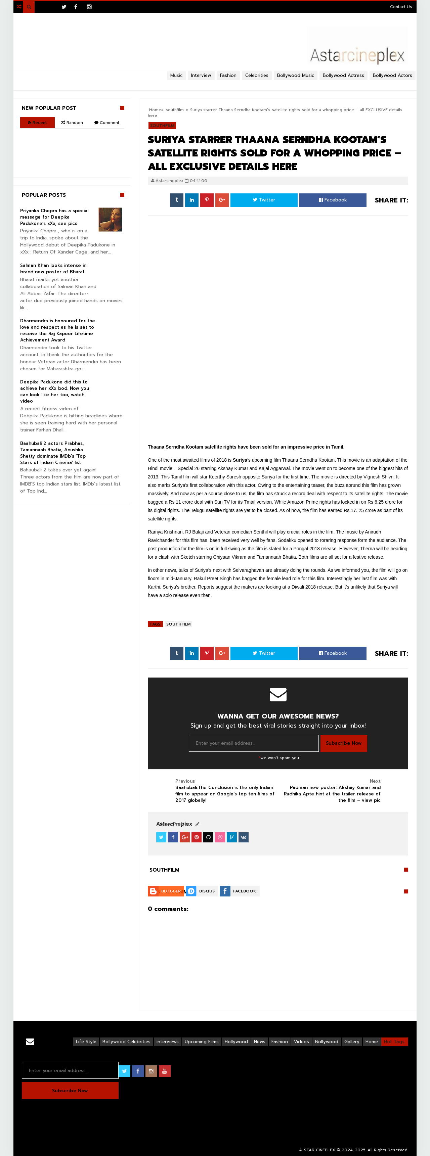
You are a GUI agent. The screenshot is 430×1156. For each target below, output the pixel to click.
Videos (301, 1041)
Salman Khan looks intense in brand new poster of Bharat (53, 268)
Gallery (351, 1041)
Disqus (207, 891)
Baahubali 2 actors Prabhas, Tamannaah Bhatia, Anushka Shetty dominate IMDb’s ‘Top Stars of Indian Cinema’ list (53, 453)
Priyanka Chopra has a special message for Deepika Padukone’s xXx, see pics (54, 217)
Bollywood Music (295, 75)
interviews (168, 1041)
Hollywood (236, 1041)
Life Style (86, 1041)
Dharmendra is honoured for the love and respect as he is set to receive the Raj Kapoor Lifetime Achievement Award (57, 330)
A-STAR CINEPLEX (317, 1150)
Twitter (264, 199)
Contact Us (401, 7)
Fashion (279, 1041)
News (259, 1041)
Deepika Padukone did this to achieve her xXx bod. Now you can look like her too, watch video (54, 391)
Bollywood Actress (343, 75)
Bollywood (326, 1041)
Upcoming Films (202, 1041)
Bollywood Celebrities (126, 1041)
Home (372, 1041)
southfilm (178, 624)
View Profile (171, 824)
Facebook (333, 199)
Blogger (171, 891)
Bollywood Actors (392, 75)
